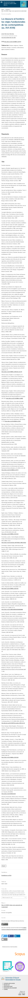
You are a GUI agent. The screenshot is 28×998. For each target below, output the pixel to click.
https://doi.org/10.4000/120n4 (8, 793)
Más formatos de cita (7, 897)
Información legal (8, 986)
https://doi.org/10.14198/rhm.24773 (9, 470)
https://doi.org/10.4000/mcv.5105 (13, 421)
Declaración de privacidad (10, 987)
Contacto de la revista (9, 983)
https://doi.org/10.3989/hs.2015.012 (9, 534)
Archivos (8, 9)
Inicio (2, 9)
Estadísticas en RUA (6, 875)
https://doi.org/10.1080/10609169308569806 (12, 609)
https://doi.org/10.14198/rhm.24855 (14, 398)
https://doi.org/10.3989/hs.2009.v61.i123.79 (11, 371)
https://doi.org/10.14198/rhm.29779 (12, 41)
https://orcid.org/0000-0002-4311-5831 (8, 37)
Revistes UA (7, 984)
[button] (4, 936)
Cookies (6, 989)
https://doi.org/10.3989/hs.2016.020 (9, 757)
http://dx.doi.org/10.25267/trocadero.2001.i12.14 (13, 723)
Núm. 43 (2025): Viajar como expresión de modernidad (13, 11)
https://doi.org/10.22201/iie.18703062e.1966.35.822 (13, 542)
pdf (4, 866)
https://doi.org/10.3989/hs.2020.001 (9, 588)
